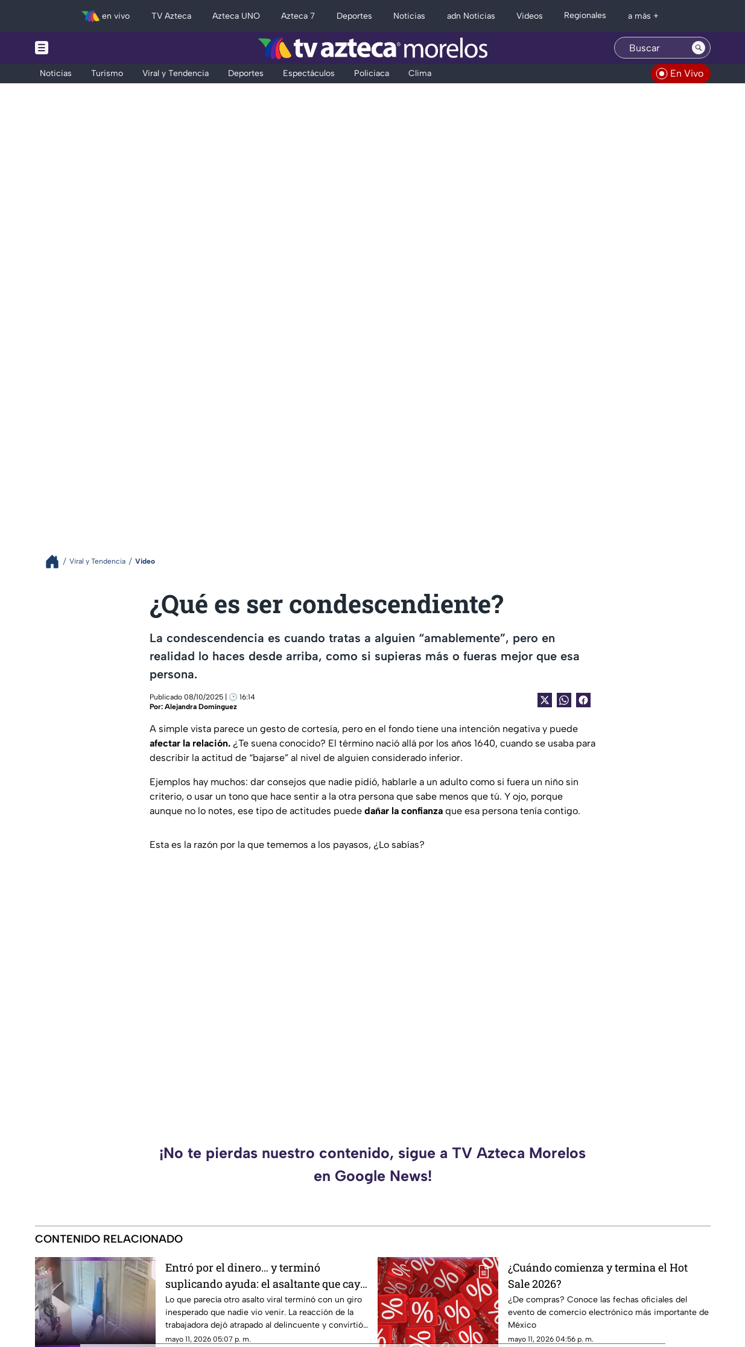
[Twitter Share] (544, 700)
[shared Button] (564, 700)
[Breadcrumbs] (57, 561)
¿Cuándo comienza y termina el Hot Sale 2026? (598, 1275)
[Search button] (698, 47)
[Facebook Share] (583, 700)
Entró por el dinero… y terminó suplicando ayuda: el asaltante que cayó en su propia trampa (265, 1275)
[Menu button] (83, 48)
